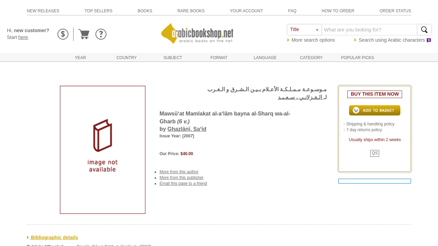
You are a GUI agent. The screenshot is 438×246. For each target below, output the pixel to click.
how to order (338, 11)
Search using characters (395, 40)
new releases (43, 11)
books (145, 11)
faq (292, 11)
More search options (313, 40)
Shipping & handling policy (370, 124)
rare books (191, 11)
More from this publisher (181, 177)
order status (395, 11)
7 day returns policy (364, 129)
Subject (173, 57)
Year (80, 57)
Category (311, 57)
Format (219, 57)
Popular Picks (357, 57)
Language (265, 57)
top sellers (99, 11)
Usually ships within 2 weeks (375, 139)
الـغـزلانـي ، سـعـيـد (300, 97)
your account (246, 11)
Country (126, 57)
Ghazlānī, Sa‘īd (186, 129)
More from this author (178, 171)
